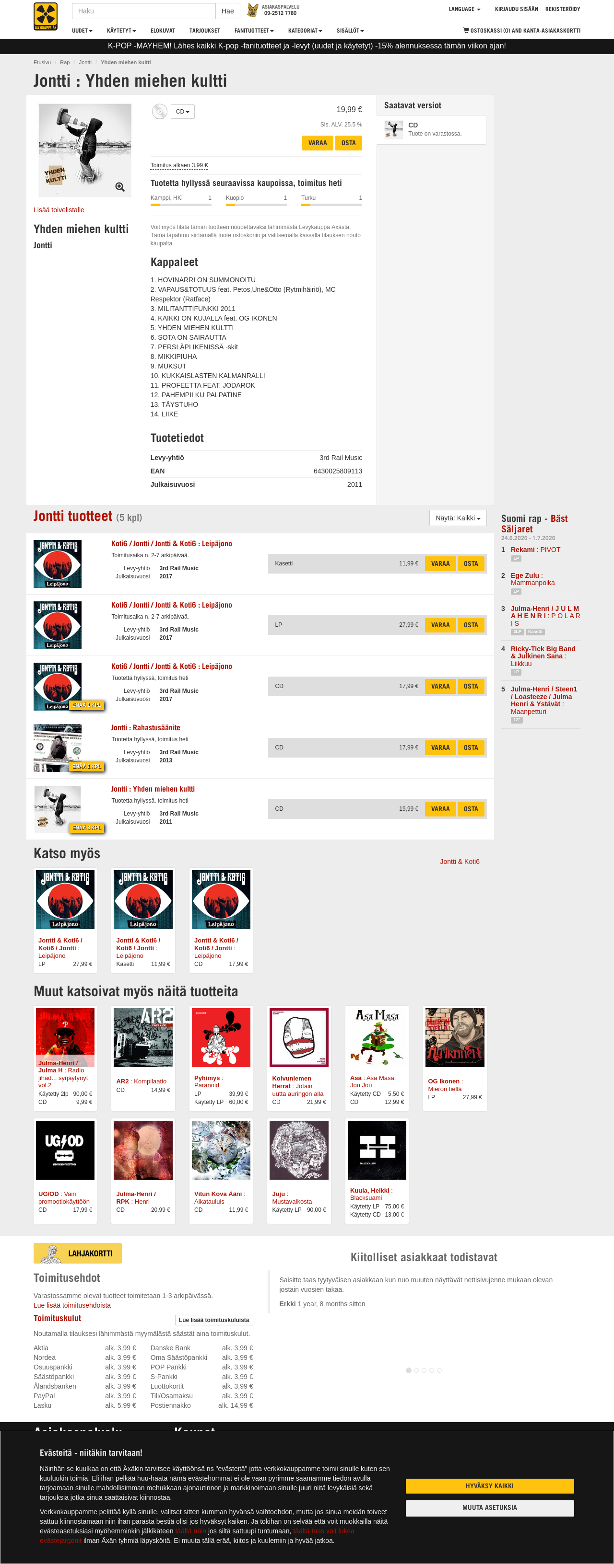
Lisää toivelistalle (59, 210)
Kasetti (535, 631)
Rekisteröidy (562, 9)
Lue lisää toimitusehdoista (72, 1305)
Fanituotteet (254, 31)
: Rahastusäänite (145, 728)
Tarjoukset (204, 31)
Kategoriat (305, 31)
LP (516, 558)
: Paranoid (209, 1081)
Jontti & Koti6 (460, 861)
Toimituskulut (57, 1319)
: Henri (135, 1197)
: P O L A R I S (545, 616)
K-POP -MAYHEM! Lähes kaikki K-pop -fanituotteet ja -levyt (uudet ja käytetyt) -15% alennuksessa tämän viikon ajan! (307, 46)
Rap (65, 62)
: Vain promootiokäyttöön (64, 1197)
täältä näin (190, 1531)
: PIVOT (536, 549)
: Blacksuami (371, 1194)
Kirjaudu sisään (516, 9)
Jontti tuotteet (73, 517)
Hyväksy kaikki (490, 1487)
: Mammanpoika (533, 579)
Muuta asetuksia (489, 1508)
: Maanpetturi (544, 700)
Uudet (82, 31)
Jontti (85, 62)
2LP (517, 631)
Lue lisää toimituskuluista (214, 1320)
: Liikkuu (543, 656)
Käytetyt (121, 31)
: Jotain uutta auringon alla (297, 1086)
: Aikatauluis (220, 1197)
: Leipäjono (171, 544)
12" (516, 719)
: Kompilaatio (141, 1081)
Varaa (317, 143)
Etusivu (42, 62)
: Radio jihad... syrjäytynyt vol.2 (63, 1074)
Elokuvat (163, 31)
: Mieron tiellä (445, 1085)
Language (465, 9)
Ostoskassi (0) (521, 30)
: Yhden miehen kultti (153, 790)
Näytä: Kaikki (458, 518)
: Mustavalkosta (292, 1197)
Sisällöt (350, 31)
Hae (228, 11)
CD (183, 111)
